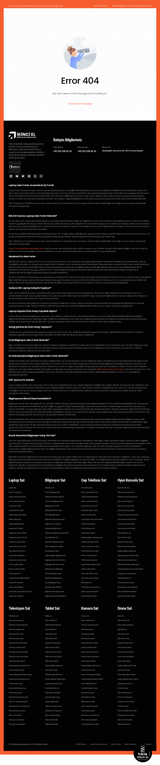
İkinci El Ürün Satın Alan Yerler (110, 369)
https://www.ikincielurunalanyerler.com (26, 248)
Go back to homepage (80, 103)
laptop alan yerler (75, 248)
